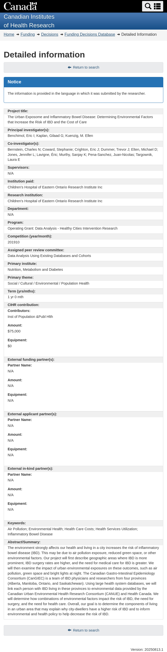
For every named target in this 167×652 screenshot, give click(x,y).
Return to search (86, 67)
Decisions (49, 34)
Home (9, 34)
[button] (152, 6)
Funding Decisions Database (89, 34)
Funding (28, 34)
